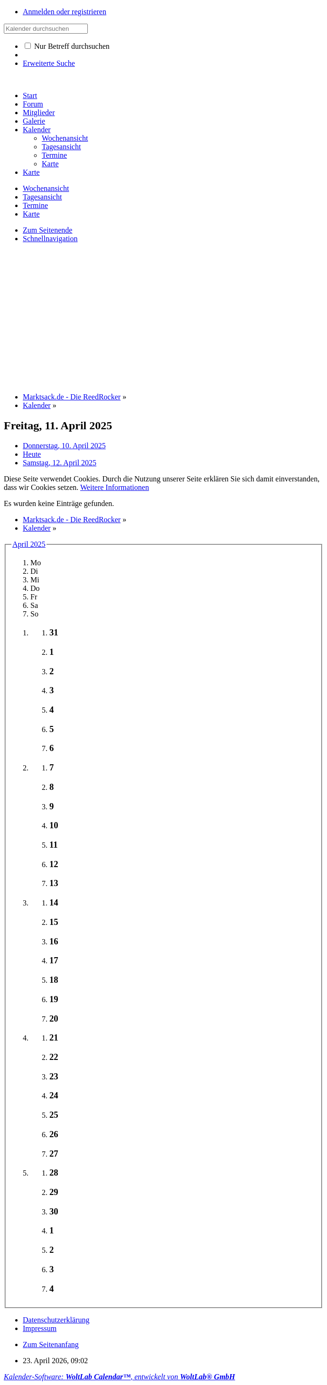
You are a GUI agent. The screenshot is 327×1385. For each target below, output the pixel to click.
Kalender (37, 130)
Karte (31, 172)
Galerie (34, 121)
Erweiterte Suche (49, 63)
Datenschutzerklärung (56, 1320)
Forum (33, 104)
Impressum (39, 1328)
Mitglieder (39, 113)
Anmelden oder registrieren (64, 12)
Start (30, 95)
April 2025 (29, 544)
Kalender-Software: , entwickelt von (119, 1377)
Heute (32, 454)
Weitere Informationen (114, 487)
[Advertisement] (165, 317)
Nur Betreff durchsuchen (67, 46)
